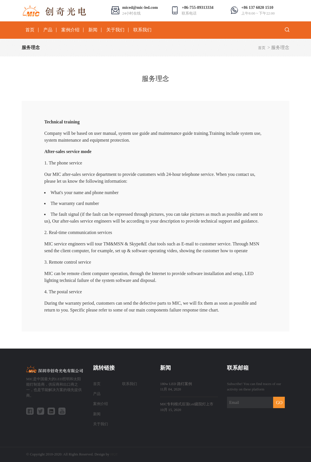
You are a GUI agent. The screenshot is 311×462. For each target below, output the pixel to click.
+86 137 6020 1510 (257, 7)
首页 (29, 30)
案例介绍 (70, 30)
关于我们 (115, 30)
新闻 (92, 30)
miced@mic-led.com (140, 7)
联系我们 (142, 30)
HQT (114, 454)
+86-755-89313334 (197, 7)
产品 (47, 30)
